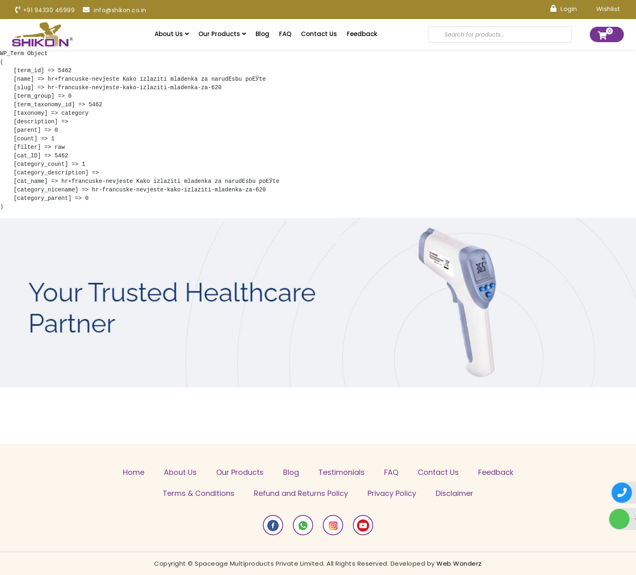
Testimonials (341, 472)
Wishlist (603, 8)
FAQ (285, 34)
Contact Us (319, 34)
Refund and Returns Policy (301, 493)
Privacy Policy (391, 493)
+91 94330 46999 (45, 10)
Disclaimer (454, 493)
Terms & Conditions (198, 493)
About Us (172, 34)
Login (563, 8)
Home (133, 472)
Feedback (362, 34)
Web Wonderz (459, 563)
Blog (262, 34)
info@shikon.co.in (114, 10)
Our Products (222, 34)
